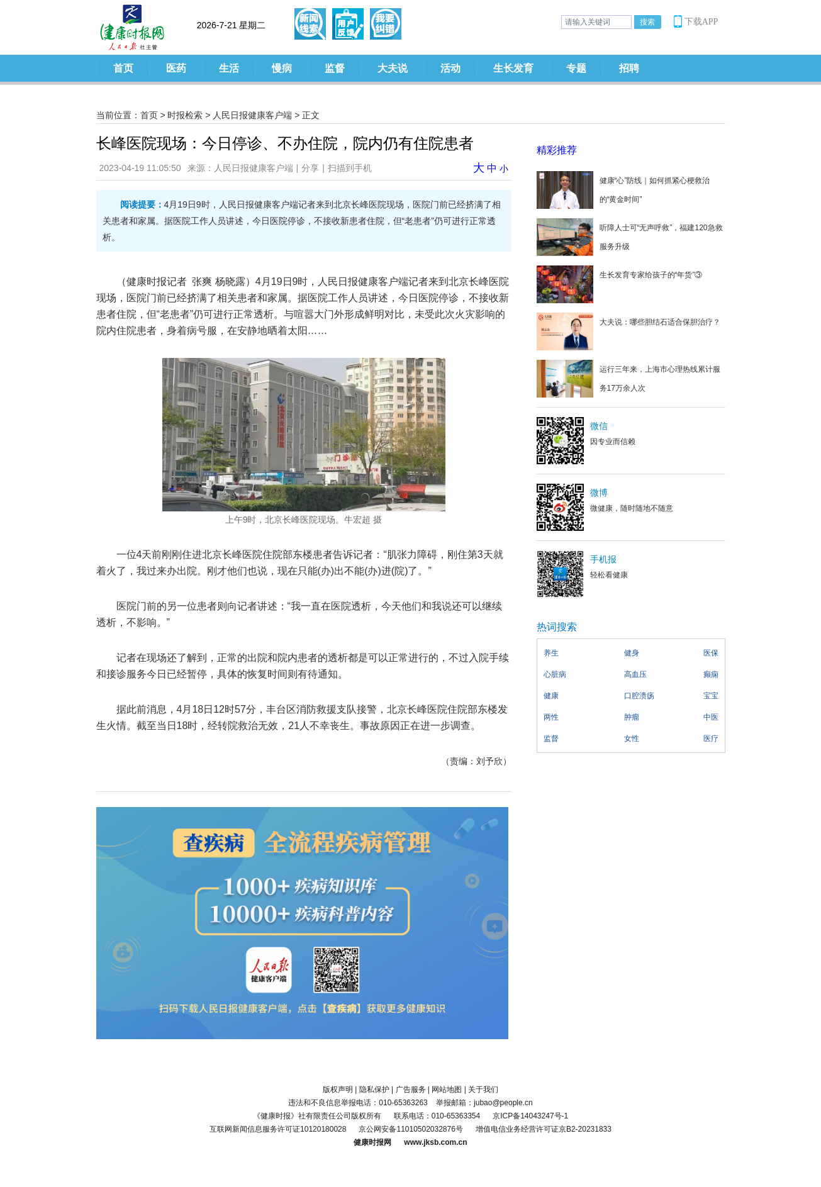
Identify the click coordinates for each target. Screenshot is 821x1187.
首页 (123, 68)
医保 (710, 653)
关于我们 (483, 1089)
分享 (310, 168)
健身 (631, 653)
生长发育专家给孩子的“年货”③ (651, 274)
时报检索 (185, 115)
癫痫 (710, 674)
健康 (551, 695)
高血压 (635, 674)
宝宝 (710, 695)
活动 (450, 68)
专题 (576, 68)
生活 (229, 68)
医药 (176, 68)
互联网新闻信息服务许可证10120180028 (277, 1129)
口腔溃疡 (639, 695)
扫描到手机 (350, 168)
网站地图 (447, 1089)
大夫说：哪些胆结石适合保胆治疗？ (660, 322)
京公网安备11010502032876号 (410, 1129)
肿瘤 (631, 717)
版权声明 (338, 1089)
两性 (551, 717)
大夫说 (392, 68)
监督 (335, 68)
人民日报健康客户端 (252, 115)
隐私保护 (374, 1089)
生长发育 (513, 68)
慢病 (282, 68)
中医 (710, 717)
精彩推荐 (557, 150)
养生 (551, 653)
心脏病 (555, 674)
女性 (631, 738)
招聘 (629, 68)
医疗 (710, 738)
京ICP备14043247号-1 (530, 1116)
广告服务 (411, 1089)
